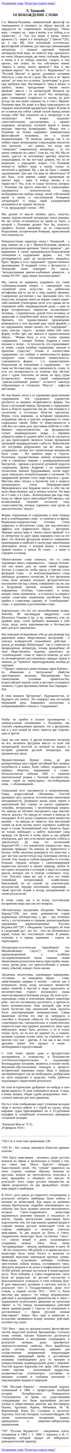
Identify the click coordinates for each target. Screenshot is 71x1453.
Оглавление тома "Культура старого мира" (29, 3)
